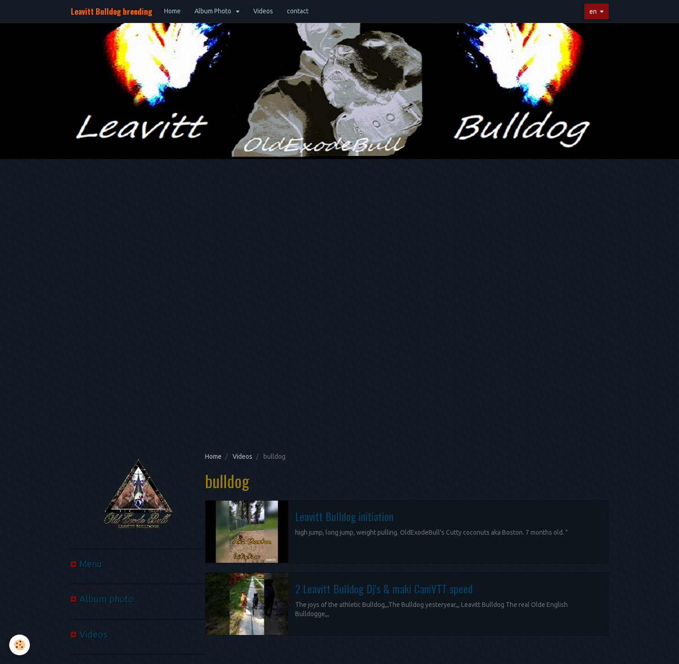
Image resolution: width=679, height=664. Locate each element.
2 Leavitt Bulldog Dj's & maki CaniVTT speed (384, 588)
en (593, 11)
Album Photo (213, 11)
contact (297, 11)
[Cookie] (19, 645)
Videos (263, 11)
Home (172, 11)
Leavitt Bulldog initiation (344, 516)
